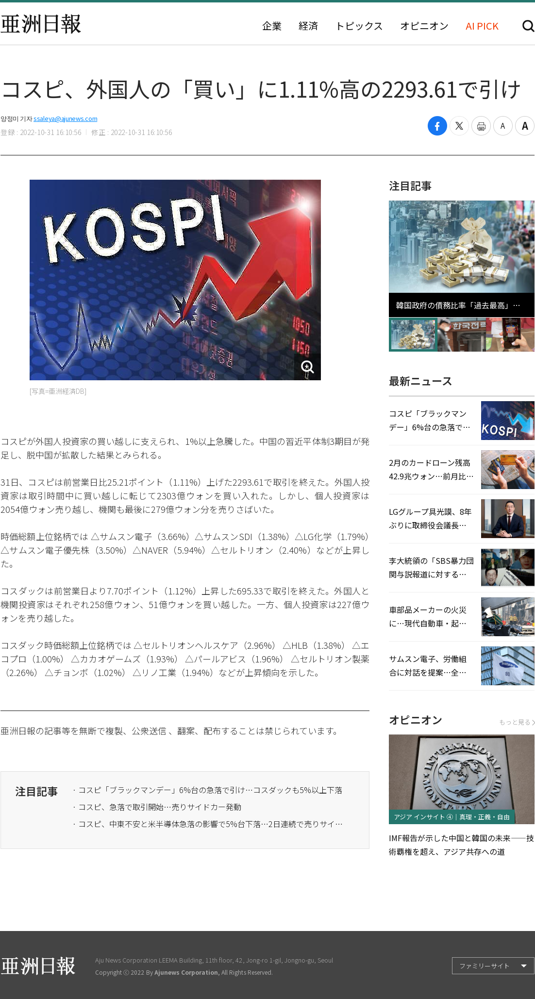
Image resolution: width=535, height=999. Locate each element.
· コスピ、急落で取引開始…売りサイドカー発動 (156, 807)
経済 (308, 26)
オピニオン (424, 26)
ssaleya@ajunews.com (65, 118)
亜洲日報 (40, 24)
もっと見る (517, 722)
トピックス (359, 26)
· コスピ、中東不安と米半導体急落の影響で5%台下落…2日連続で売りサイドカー (208, 824)
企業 (272, 26)
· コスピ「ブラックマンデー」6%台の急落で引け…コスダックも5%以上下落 (207, 790)
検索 (528, 26)
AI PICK (482, 26)
